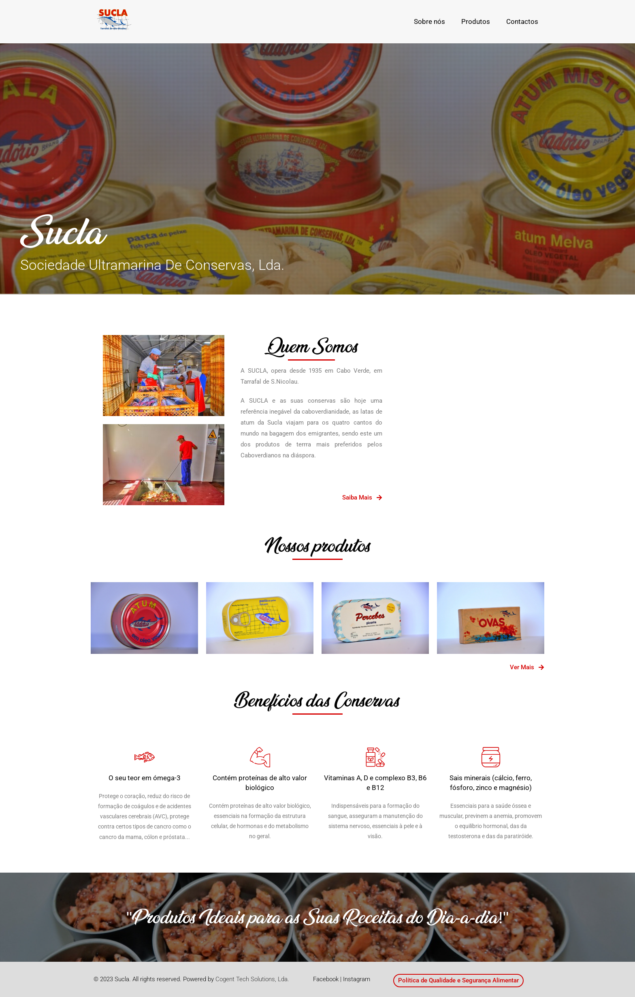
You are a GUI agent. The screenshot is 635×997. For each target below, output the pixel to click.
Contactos (522, 21)
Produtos (475, 21)
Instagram (356, 979)
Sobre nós (429, 21)
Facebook (326, 979)
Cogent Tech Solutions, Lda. (252, 979)
